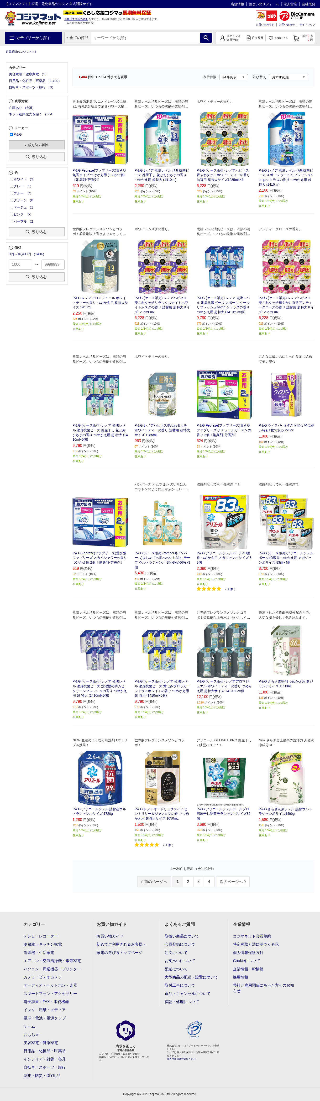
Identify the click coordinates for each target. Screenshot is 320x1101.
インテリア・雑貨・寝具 (45, 1059)
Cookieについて (246, 961)
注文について (176, 953)
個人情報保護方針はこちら (181, 1059)
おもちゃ (31, 1035)
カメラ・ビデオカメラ (43, 977)
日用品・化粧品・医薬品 (45, 1051)
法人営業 (290, 4)
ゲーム (29, 1026)
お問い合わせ (287, 24)
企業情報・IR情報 (248, 969)
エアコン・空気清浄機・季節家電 (52, 961)
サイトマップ (307, 24)
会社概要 (308, 4)
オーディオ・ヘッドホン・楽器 (50, 985)
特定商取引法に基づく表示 (256, 944)
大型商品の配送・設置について (191, 977)
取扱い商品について (182, 936)
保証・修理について (182, 1002)
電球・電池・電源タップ (45, 1018)
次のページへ (231, 882)
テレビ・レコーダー (41, 936)
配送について (176, 969)
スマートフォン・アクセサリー (50, 994)
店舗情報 (237, 4)
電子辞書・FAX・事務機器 (46, 1002)
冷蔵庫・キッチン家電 (43, 944)
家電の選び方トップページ (119, 953)
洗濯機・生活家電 (39, 953)
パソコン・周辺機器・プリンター (52, 969)
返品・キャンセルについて (187, 994)
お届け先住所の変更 (76, 19)
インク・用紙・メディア (45, 1010)
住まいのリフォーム (264, 4)
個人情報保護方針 (248, 953)
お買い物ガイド (265, 24)
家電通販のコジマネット (21, 51)
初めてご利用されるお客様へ (121, 944)
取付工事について (180, 985)
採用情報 (240, 977)
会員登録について (180, 944)
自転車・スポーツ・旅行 (45, 1067)
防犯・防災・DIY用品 (42, 1076)
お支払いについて (180, 961)
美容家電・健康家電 (41, 1043)
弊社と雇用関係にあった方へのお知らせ (263, 988)
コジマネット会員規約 (252, 936)
